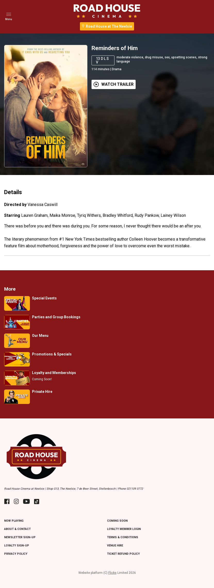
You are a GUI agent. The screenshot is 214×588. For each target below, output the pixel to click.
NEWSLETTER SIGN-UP (20, 537)
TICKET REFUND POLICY (123, 553)
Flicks (112, 573)
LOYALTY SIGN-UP (16, 545)
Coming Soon (117, 520)
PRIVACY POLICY (15, 553)
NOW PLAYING (13, 520)
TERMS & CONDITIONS (122, 537)
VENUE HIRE (115, 545)
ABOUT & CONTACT (17, 529)
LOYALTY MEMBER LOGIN (124, 529)
